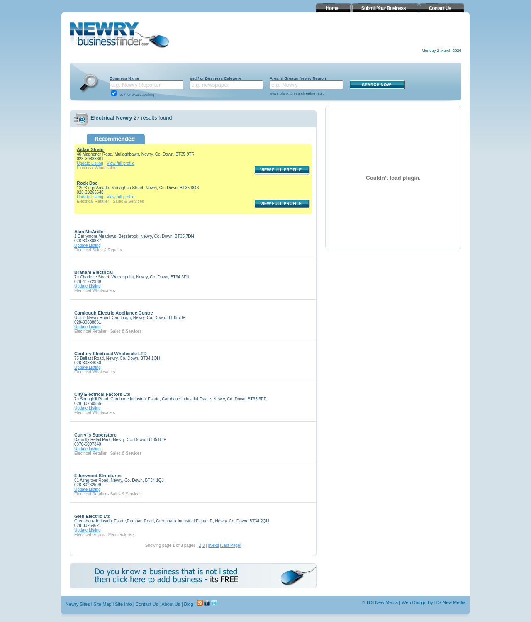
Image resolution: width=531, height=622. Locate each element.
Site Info (123, 604)
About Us (170, 604)
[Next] (213, 545)
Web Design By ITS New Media (433, 602)
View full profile (120, 163)
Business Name (124, 78)
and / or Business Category (215, 78)
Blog (188, 604)
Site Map (102, 604)
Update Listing (90, 163)
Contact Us (147, 604)
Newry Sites (78, 604)
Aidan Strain (90, 149)
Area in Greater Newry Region (298, 78)
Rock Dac (87, 183)
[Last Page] (230, 545)
